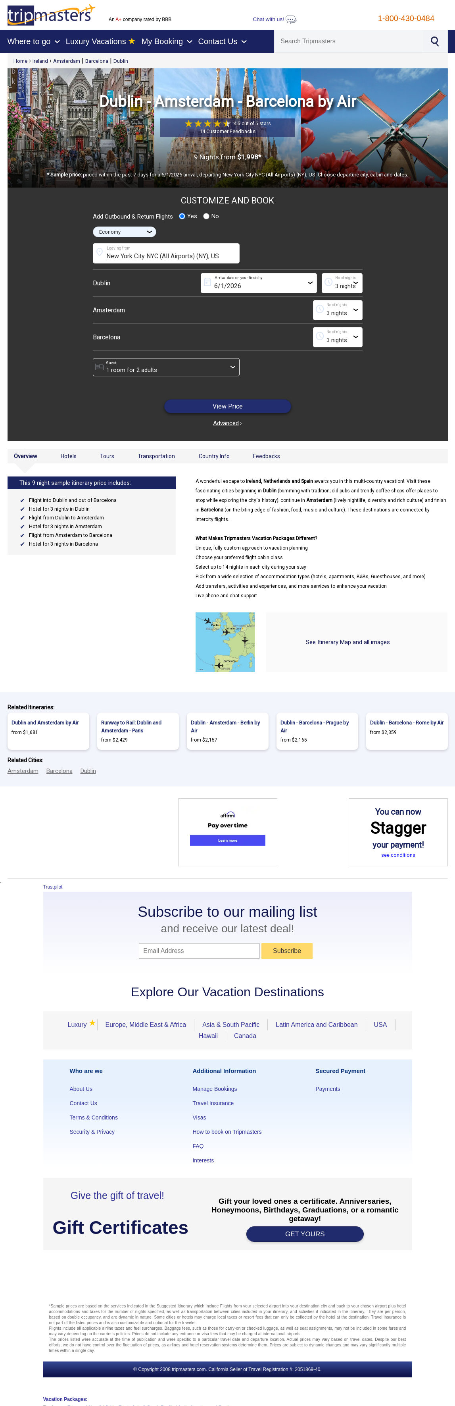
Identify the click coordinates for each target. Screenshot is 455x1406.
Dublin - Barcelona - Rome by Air (406, 723)
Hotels (69, 456)
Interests (203, 1160)
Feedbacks (266, 456)
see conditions (398, 855)
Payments (327, 1089)
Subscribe (287, 950)
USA (380, 1024)
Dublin (120, 61)
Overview (25, 456)
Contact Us (83, 1103)
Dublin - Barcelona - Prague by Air (314, 727)
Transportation (156, 456)
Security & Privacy (92, 1132)
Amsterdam (66, 61)
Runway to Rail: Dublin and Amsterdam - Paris (131, 727)
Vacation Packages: (65, 1399)
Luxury (78, 1024)
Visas (199, 1117)
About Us (81, 1089)
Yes (188, 216)
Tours (107, 456)
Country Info (214, 456)
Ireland (40, 61)
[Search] (349, 41)
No (211, 216)
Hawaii (208, 1035)
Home (20, 61)
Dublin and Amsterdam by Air (45, 723)
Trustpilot (53, 887)
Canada (245, 1035)
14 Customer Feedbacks (227, 131)
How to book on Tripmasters (226, 1132)
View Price (228, 406)
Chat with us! (274, 19)
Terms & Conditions (94, 1117)
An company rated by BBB (140, 19)
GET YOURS (305, 1234)
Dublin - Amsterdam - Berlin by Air (225, 727)
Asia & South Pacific (230, 1024)
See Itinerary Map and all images (348, 642)
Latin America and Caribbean (316, 1024)
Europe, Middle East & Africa (146, 1024)
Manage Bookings (214, 1089)
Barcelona (96, 61)
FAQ (198, 1146)
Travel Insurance (213, 1103)
